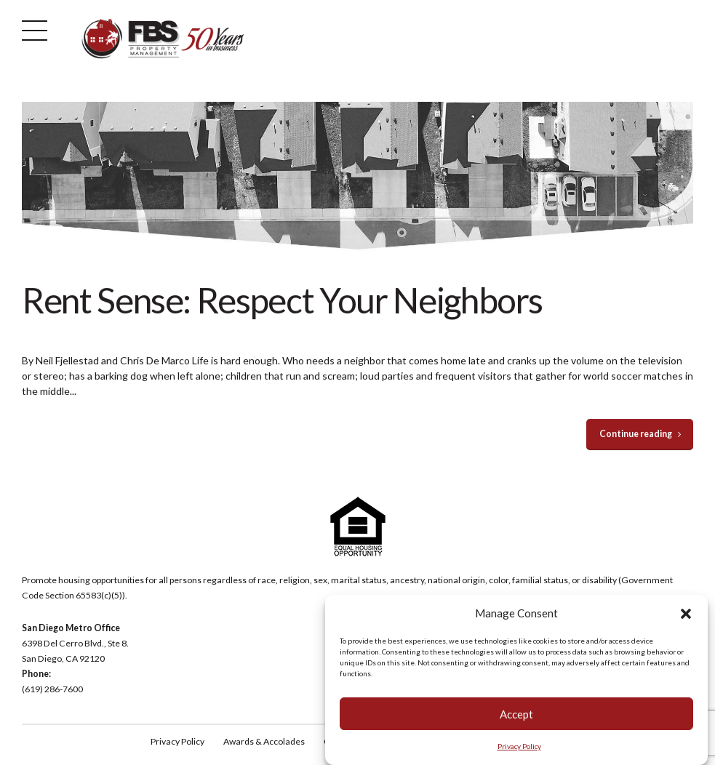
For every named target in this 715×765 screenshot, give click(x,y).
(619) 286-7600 (52, 689)
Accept (516, 714)
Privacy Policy (519, 746)
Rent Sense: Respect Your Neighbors (282, 300)
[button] (686, 613)
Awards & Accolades (264, 741)
